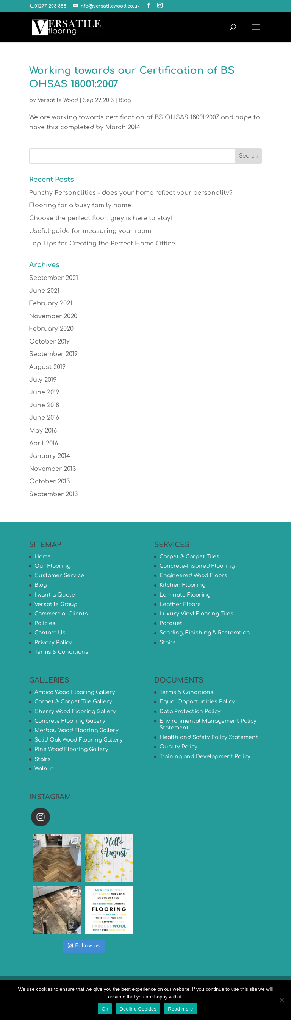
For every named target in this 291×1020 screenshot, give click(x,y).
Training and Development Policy (205, 756)
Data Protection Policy (190, 711)
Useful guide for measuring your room (90, 231)
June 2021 (44, 290)
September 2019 (53, 354)
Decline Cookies (137, 1009)
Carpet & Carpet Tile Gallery (73, 701)
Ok (105, 1009)
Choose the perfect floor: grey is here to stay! (100, 218)
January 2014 (49, 456)
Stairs (168, 642)
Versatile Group (56, 604)
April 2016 (43, 443)
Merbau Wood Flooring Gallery (76, 730)
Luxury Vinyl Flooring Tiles (196, 614)
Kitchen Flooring (182, 585)
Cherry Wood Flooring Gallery (75, 711)
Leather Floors (180, 604)
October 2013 (49, 481)
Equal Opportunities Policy (197, 701)
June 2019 (44, 392)
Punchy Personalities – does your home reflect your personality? (131, 192)
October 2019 (49, 341)
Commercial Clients (61, 614)
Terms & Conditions (61, 652)
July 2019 (42, 379)
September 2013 (53, 494)
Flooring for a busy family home (80, 205)
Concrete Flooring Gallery (69, 721)
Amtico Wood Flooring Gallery (74, 692)
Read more (180, 1009)
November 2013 (52, 468)
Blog (125, 100)
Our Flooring (52, 566)
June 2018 (44, 405)
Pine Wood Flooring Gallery (71, 749)
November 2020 (53, 316)
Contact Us (50, 633)
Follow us (84, 945)
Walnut (43, 769)
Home (42, 556)
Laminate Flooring (185, 595)
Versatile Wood (58, 100)
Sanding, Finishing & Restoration (205, 633)
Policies (44, 623)
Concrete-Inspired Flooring (197, 566)
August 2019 (47, 367)
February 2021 (50, 303)
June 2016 (44, 417)
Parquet (171, 623)
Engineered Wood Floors (193, 575)
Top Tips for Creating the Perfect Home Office (102, 243)
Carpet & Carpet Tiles (189, 556)
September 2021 (53, 278)
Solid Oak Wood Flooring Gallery (78, 740)
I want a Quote (54, 595)
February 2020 (51, 328)
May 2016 (43, 430)
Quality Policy (178, 747)
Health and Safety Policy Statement (209, 737)
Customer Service (59, 575)
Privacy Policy (53, 642)
